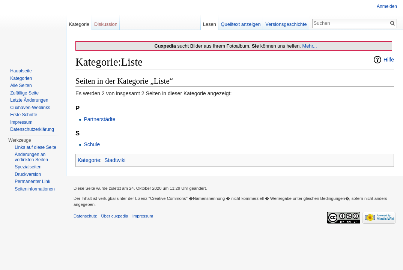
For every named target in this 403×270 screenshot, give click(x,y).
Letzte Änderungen (29, 100)
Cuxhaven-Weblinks (30, 107)
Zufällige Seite (24, 93)
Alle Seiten (21, 85)
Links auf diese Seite (35, 147)
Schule (92, 144)
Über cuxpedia (114, 216)
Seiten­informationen (35, 189)
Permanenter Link (32, 181)
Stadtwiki (114, 160)
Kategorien (21, 78)
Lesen (209, 24)
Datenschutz (85, 216)
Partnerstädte (99, 119)
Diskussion (105, 24)
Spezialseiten (28, 167)
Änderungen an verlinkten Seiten (31, 157)
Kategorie (89, 160)
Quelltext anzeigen (241, 24)
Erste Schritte (23, 114)
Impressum (21, 122)
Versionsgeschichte (286, 24)
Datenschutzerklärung (32, 129)
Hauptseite (21, 71)
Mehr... (309, 46)
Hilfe (388, 60)
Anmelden (387, 6)
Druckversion (28, 174)
